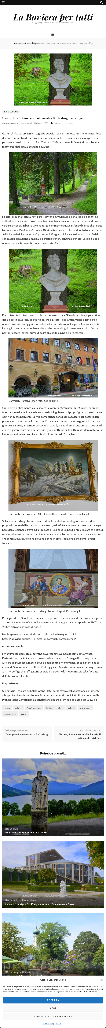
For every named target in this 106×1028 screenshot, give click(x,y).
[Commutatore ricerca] (101, 2)
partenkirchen (10, 714)
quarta (23, 714)
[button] (101, 979)
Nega (53, 1008)
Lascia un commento (63, 123)
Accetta (53, 1000)
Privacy (58, 1023)
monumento (85, 708)
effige (60, 708)
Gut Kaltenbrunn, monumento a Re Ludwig (25, 832)
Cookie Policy (48, 1023)
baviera (49, 708)
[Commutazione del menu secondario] (3, 2)
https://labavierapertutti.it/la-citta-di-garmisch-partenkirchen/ (39, 639)
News (34, 900)
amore (7, 708)
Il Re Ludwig (11, 112)
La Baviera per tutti (53, 17)
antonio (18, 708)
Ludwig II (71, 708)
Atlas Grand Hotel (34, 708)
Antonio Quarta (11, 123)
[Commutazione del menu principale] (53, 34)
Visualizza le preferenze (53, 1016)
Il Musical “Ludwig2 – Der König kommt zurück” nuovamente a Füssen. (39, 904)
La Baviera (25, 900)
